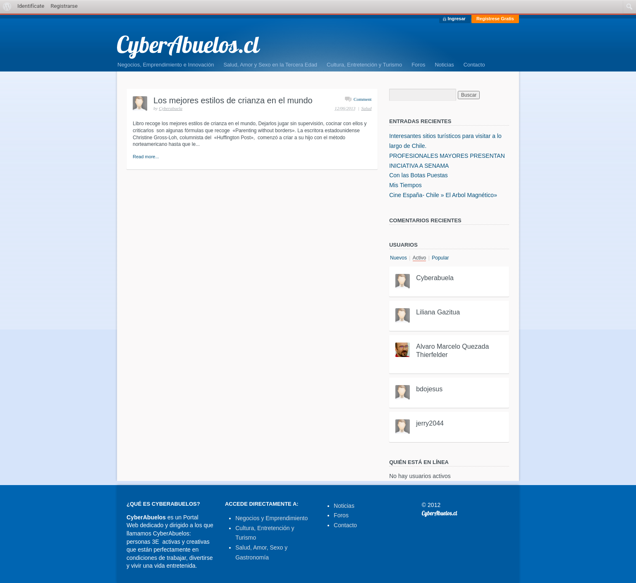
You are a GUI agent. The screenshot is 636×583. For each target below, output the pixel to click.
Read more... (146, 156)
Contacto (474, 65)
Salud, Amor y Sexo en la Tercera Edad (270, 65)
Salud (366, 108)
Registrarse (64, 6)
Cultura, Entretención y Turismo (364, 65)
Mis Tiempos (405, 185)
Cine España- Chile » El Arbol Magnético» (443, 195)
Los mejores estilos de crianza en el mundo (233, 100)
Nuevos (398, 258)
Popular (440, 258)
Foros (418, 65)
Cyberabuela (170, 108)
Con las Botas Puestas (418, 175)
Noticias (444, 65)
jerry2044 (430, 423)
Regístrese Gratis (495, 18)
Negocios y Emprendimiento (271, 518)
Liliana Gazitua (438, 312)
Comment (362, 99)
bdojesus (429, 389)
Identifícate (30, 6)
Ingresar (456, 18)
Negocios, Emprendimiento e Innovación (165, 65)
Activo (419, 258)
